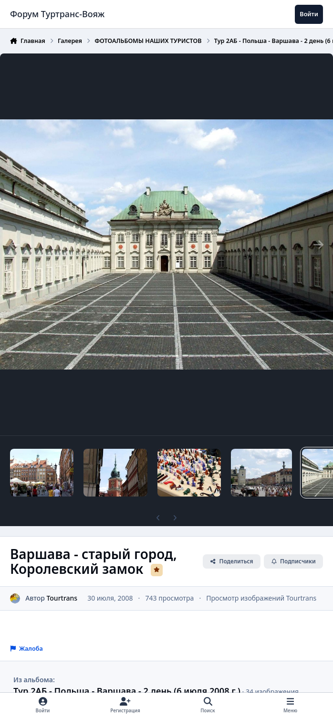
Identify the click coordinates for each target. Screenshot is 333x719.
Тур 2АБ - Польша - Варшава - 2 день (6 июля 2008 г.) (126, 691)
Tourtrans (61, 598)
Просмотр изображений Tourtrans (261, 598)
